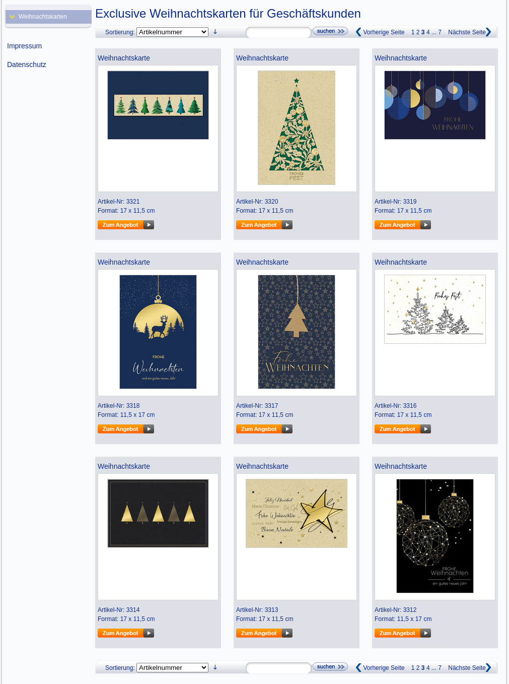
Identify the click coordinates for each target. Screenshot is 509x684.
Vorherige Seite (383, 32)
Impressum (24, 46)
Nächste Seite (467, 32)
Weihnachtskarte (124, 58)
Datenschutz (26, 64)
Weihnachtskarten (43, 16)
